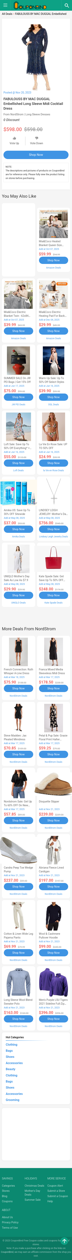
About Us (7, 1217)
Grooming (12, 1100)
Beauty (10, 1069)
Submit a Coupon (57, 1196)
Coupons (7, 1201)
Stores (6, 1190)
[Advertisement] (18, 239)
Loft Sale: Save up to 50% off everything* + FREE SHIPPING (17, 448)
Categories (8, 1185)
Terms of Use (10, 1227)
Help (50, 1201)
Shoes (10, 1057)
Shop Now (36, 155)
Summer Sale (33, 1199)
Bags (9, 1051)
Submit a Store (56, 1190)
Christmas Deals (34, 1185)
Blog (4, 1196)
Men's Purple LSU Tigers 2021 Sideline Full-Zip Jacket (53, 1003)
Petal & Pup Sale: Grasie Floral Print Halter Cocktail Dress (53, 739)
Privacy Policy (10, 1222)
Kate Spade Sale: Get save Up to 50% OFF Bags (51, 580)
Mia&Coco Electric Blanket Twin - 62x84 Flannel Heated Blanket (17, 315)
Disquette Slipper (49, 801)
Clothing (11, 1044)
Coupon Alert (55, 1185)
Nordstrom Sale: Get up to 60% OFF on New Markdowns (18, 805)
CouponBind (7, 1252)
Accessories (14, 1063)
